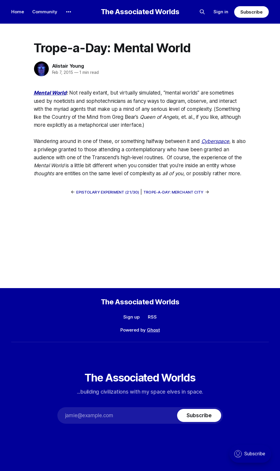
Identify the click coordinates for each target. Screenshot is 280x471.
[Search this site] (202, 12)
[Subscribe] (199, 415)
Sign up (131, 317)
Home (17, 11)
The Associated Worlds (140, 11)
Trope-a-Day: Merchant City (173, 192)
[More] (68, 12)
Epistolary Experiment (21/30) (107, 192)
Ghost (153, 330)
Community (44, 11)
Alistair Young (68, 66)
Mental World (50, 93)
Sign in (220, 11)
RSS (152, 317)
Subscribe (251, 12)
